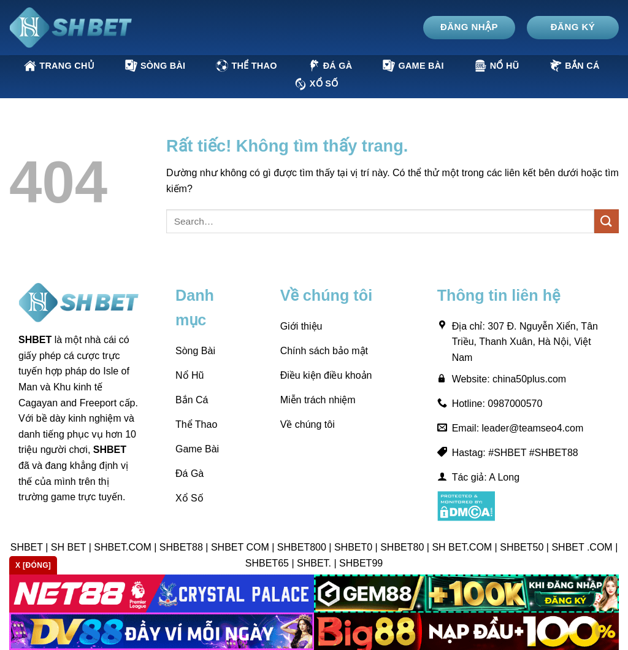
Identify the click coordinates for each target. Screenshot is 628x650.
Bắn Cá (574, 66)
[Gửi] (606, 221)
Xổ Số (316, 84)
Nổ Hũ (497, 66)
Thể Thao (246, 66)
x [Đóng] (33, 565)
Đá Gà (330, 66)
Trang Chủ (59, 66)
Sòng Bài (155, 66)
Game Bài (413, 66)
